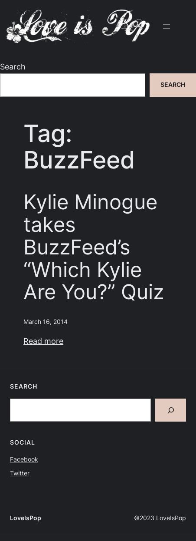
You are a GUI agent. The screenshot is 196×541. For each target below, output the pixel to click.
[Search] (170, 410)
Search (13, 66)
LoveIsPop (25, 518)
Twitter (19, 473)
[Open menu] (166, 26)
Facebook (24, 459)
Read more (43, 341)
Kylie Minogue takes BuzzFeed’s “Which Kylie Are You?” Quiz (93, 247)
